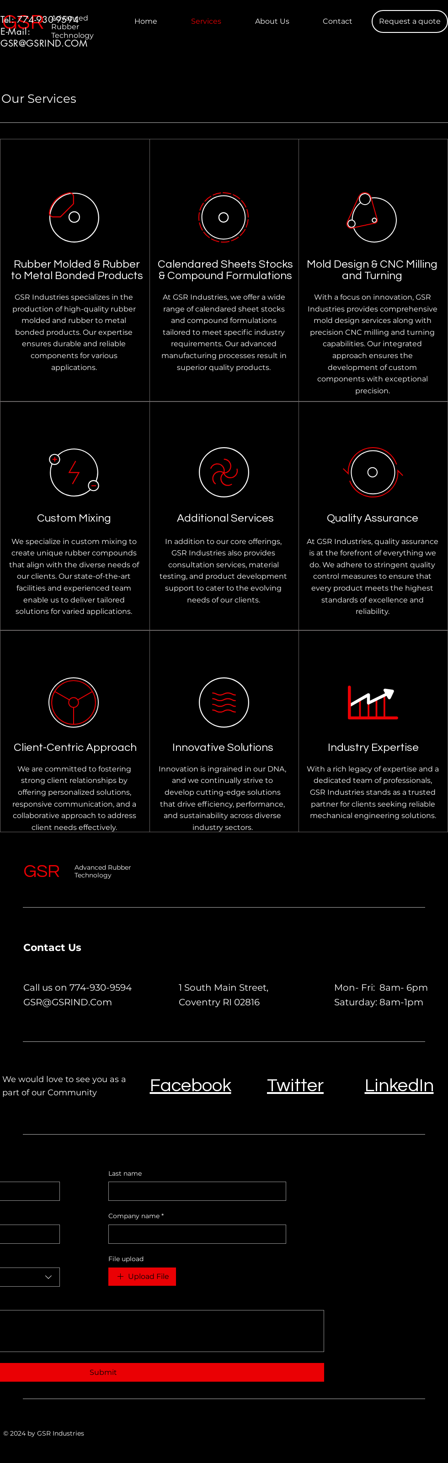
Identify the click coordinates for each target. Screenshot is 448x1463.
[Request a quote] (410, 21)
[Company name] (194, 1234)
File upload (126, 1259)
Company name (136, 1216)
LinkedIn (399, 1085)
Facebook (190, 1085)
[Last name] (194, 1191)
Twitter (295, 1085)
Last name (125, 1173)
